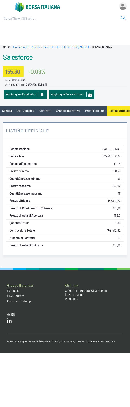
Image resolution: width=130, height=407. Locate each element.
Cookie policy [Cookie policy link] (68, 341)
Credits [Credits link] (80, 341)
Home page (20, 47)
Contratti (45, 111)
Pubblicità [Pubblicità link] (71, 298)
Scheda (7, 111)
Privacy (56, 341)
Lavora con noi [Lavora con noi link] (74, 294)
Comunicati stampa (19, 301)
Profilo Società (95, 111)
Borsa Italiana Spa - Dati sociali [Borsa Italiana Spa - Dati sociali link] (23, 341)
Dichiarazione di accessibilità (100, 341)
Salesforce (17, 57)
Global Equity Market (75, 47)
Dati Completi (26, 111)
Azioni (36, 47)
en (13, 314)
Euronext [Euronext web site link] (13, 290)
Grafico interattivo (68, 111)
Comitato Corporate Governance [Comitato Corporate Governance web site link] (86, 290)
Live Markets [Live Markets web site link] (15, 296)
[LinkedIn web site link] (9, 321)
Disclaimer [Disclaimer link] (45, 341)
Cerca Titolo (51, 47)
